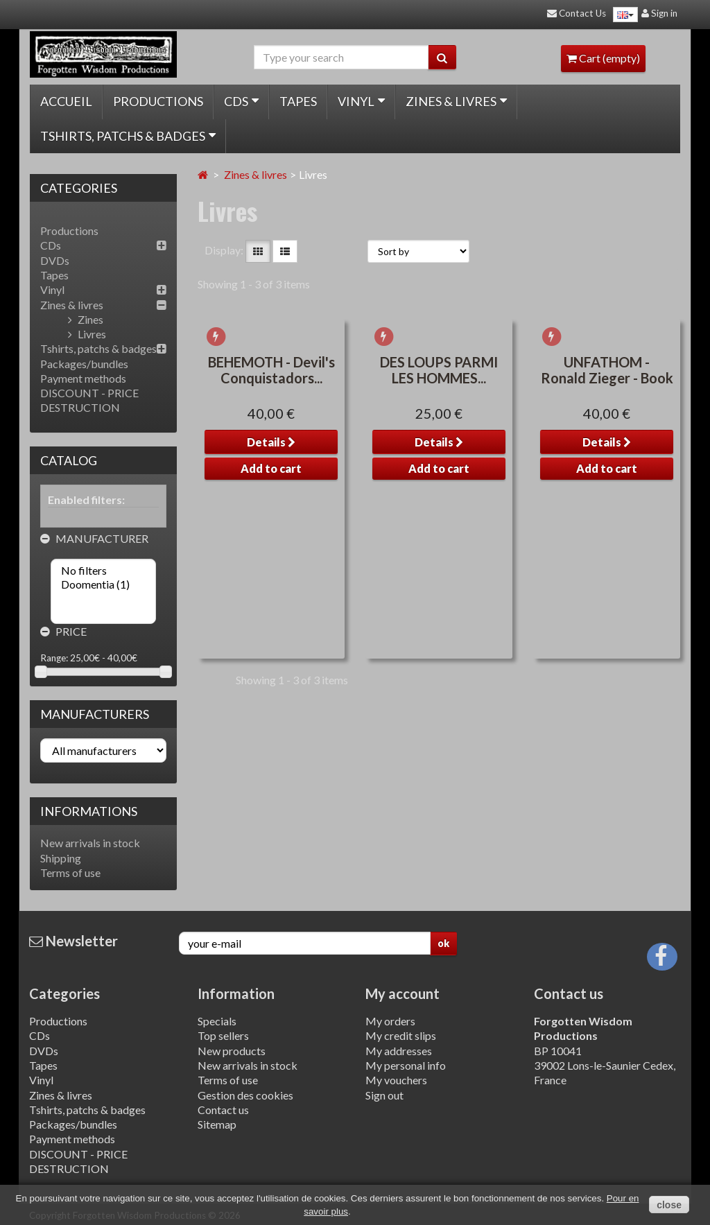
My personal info (405, 1065)
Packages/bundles (84, 363)
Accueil (66, 101)
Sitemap (217, 1124)
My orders (390, 1020)
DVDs (54, 260)
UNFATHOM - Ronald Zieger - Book (607, 488)
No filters (103, 570)
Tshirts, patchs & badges (128, 136)
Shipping (60, 858)
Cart (603, 57)
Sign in (659, 13)
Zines (85, 319)
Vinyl (361, 101)
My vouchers (396, 1079)
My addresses (398, 1050)
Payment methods (83, 378)
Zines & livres (456, 101)
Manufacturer (94, 538)
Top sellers (223, 1035)
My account (402, 993)
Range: (54, 657)
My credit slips (400, 1035)
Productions (158, 101)
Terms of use (70, 872)
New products (232, 1050)
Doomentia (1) (103, 584)
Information (236, 993)
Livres (87, 333)
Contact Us (576, 13)
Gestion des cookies (245, 1095)
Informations (88, 811)
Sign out (384, 1095)
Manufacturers (94, 714)
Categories (64, 993)
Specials (217, 1020)
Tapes (298, 101)
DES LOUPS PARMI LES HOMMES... (439, 488)
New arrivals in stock (90, 842)
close (669, 1204)
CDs (241, 101)
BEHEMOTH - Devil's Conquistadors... (271, 488)
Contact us (223, 1109)
